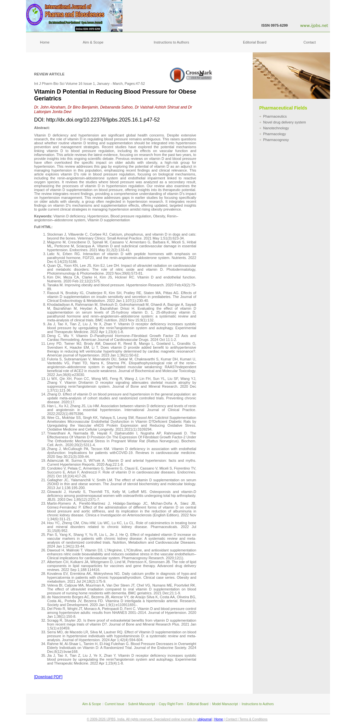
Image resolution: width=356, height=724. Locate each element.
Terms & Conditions (253, 719)
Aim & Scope (93, 42)
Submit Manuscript (141, 704)
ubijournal (204, 719)
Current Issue (114, 704)
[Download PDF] (48, 677)
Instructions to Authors (171, 42)
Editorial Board (254, 42)
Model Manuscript (225, 704)
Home (44, 42)
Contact (309, 42)
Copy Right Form (171, 704)
